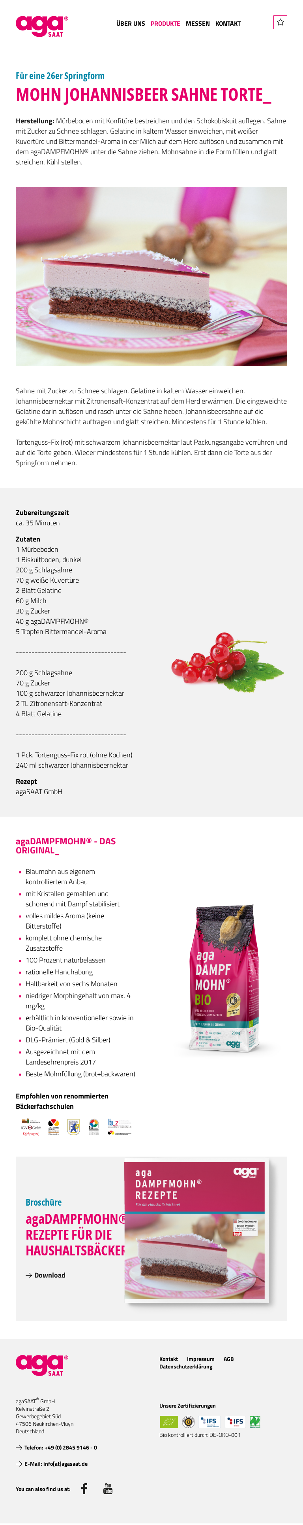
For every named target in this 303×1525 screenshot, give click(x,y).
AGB (229, 1359)
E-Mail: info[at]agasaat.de (56, 1463)
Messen (198, 23)
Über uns (130, 23)
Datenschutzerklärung (185, 1366)
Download (49, 1275)
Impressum (201, 1359)
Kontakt (228, 23)
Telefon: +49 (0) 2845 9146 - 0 (60, 1447)
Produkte (165, 23)
